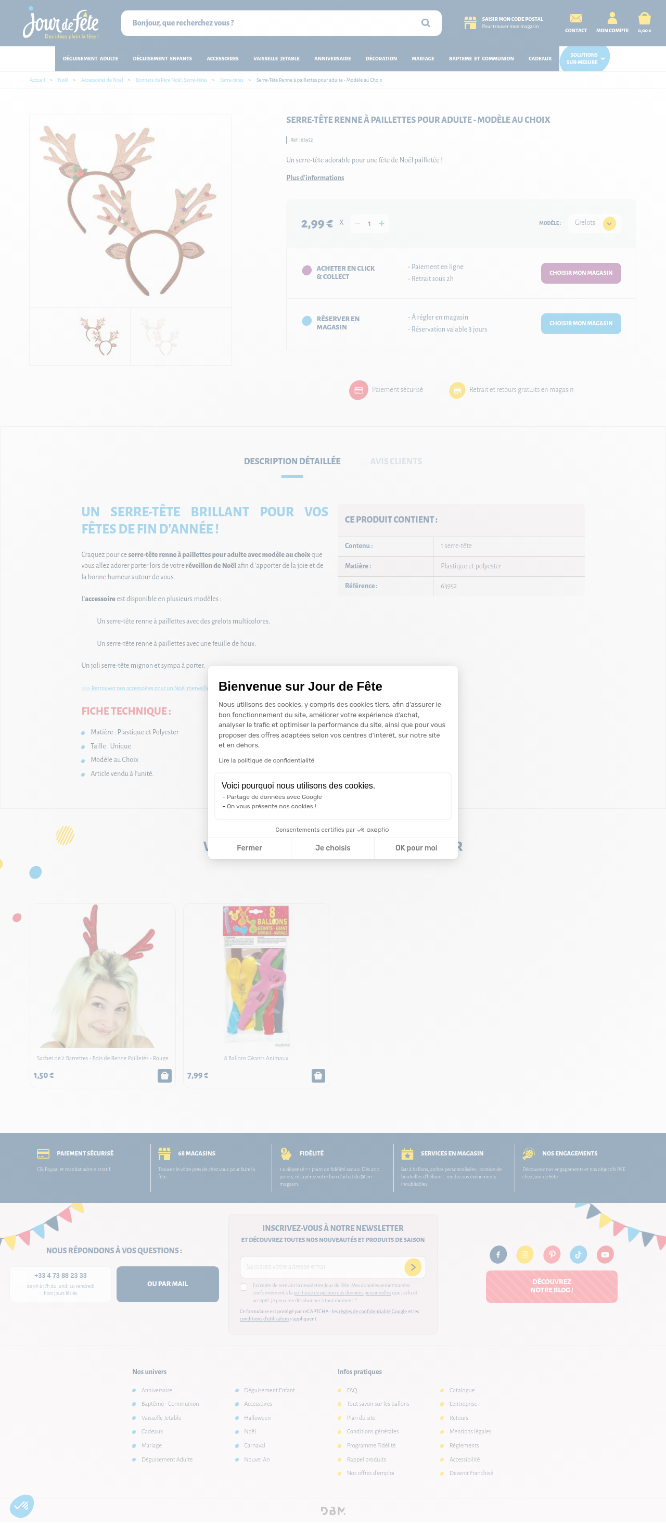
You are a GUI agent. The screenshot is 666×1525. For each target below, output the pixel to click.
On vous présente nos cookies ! (271, 806)
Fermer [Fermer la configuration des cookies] (249, 848)
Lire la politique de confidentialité (266, 760)
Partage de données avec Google (274, 796)
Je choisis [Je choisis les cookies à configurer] (333, 848)
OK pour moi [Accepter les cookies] (416, 848)
